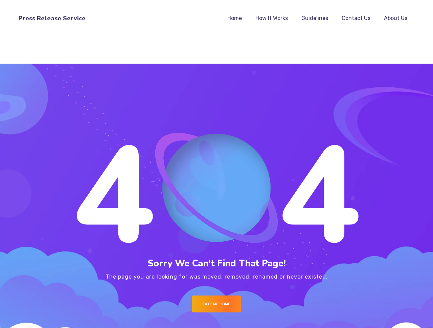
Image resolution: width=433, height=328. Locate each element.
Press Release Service (52, 18)
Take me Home (216, 304)
